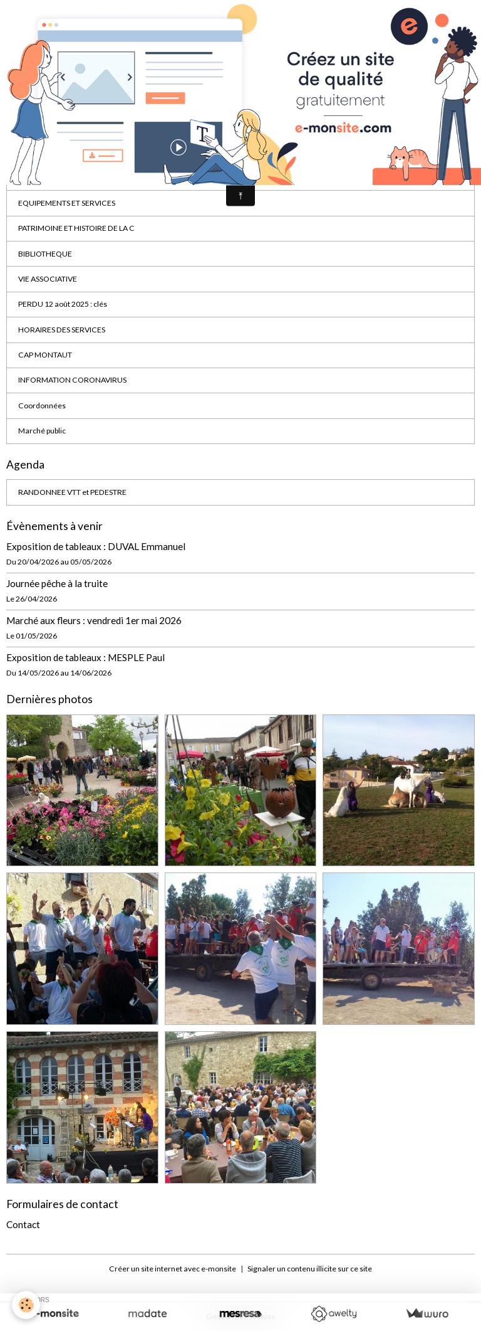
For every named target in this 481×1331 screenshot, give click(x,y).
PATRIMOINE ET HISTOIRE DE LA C (76, 228)
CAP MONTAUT (45, 354)
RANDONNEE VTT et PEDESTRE (72, 492)
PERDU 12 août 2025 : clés (62, 304)
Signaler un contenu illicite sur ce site (309, 1268)
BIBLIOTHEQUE (45, 253)
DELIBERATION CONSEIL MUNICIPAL (81, 177)
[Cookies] (27, 1305)
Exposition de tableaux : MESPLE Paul (85, 657)
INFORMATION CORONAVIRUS (72, 379)
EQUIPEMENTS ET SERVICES (66, 203)
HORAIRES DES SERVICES (61, 329)
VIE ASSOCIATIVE (47, 279)
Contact (23, 1224)
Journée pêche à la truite (57, 583)
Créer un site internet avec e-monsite (172, 1268)
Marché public (42, 430)
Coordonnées (42, 405)
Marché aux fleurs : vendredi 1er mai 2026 (94, 620)
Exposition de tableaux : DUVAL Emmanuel (95, 546)
